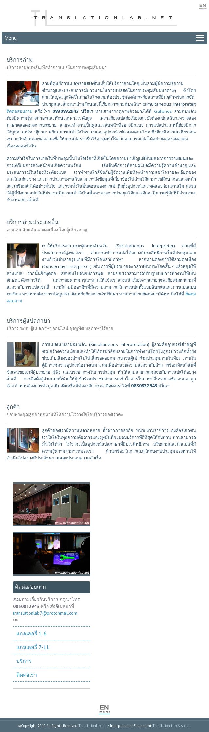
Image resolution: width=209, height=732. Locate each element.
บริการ (24, 661)
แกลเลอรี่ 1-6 (31, 633)
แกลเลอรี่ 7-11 (32, 647)
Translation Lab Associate (172, 725)
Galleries (163, 111)
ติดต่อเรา (26, 674)
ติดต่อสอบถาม (20, 111)
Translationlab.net (92, 725)
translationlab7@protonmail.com (45, 613)
